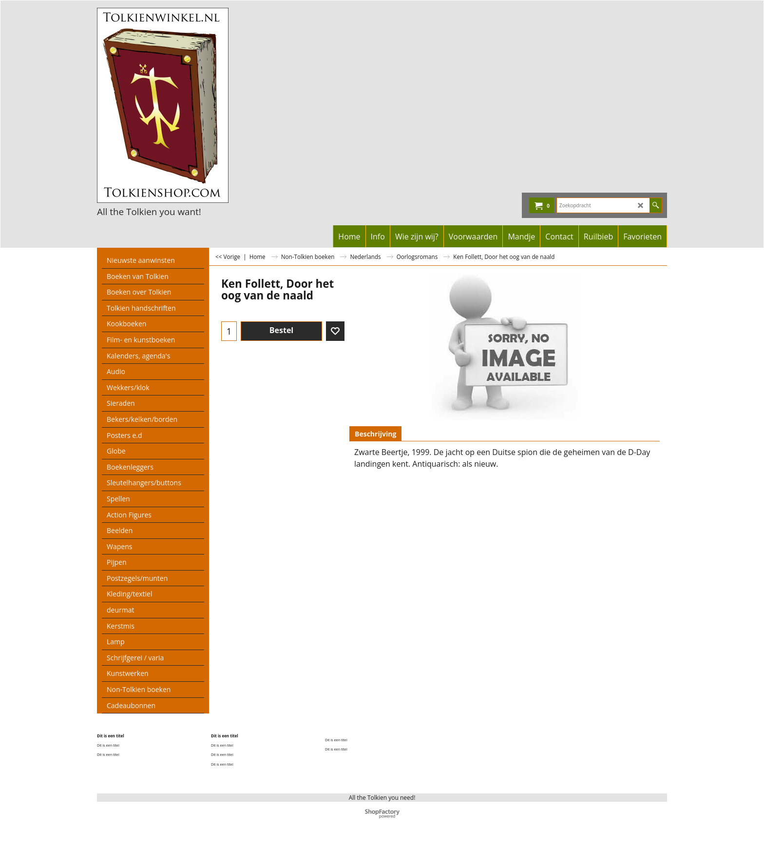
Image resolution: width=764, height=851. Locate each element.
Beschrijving (375, 433)
